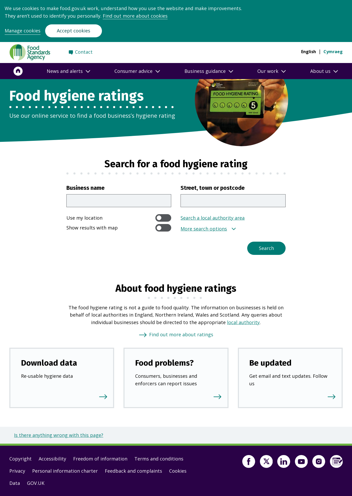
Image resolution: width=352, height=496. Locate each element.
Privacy (17, 471)
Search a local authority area (213, 218)
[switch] (163, 218)
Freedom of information (100, 459)
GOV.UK (35, 483)
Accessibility (52, 459)
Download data (49, 363)
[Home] (18, 71)
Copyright (20, 459)
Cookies (178, 471)
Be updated (270, 363)
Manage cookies (22, 30)
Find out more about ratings (181, 334)
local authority (243, 322)
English (308, 51)
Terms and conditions (158, 459)
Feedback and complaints (133, 471)
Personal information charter (65, 471)
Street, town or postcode (213, 188)
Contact (84, 52)
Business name (85, 188)
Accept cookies (73, 30)
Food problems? (164, 363)
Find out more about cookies (135, 16)
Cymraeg (333, 51)
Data (14, 483)
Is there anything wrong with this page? (58, 435)
